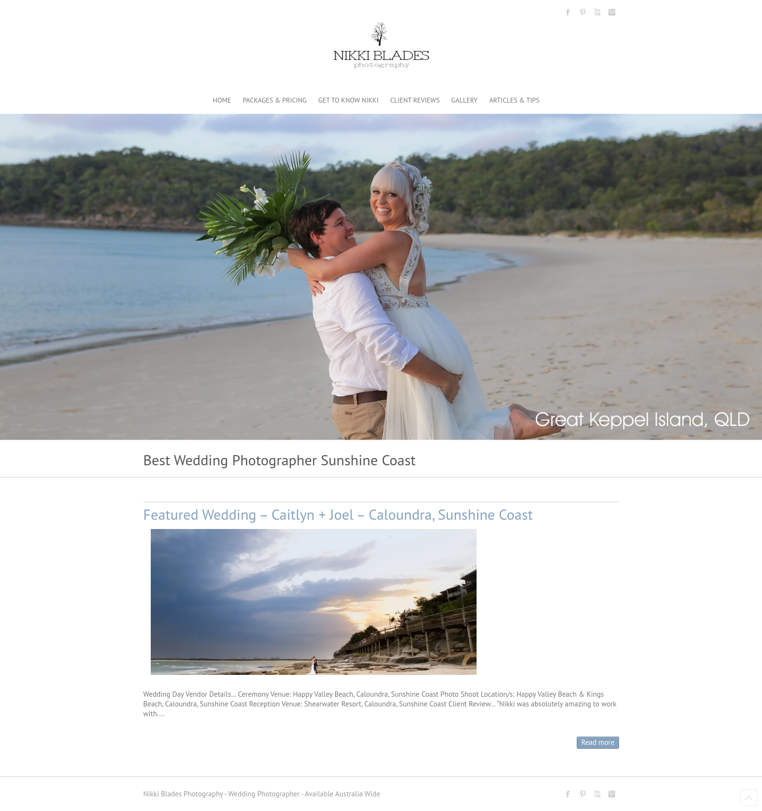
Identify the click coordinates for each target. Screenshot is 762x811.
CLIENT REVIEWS (415, 100)
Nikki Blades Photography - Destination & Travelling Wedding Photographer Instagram (611, 12)
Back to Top (748, 797)
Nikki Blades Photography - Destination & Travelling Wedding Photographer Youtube (597, 12)
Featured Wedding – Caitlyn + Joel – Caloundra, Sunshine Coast (338, 514)
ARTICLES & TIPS (514, 100)
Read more (597, 742)
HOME (222, 100)
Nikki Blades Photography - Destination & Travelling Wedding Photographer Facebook (568, 12)
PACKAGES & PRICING (274, 100)
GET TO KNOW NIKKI (349, 100)
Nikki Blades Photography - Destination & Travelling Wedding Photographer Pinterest (582, 12)
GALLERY (464, 100)
